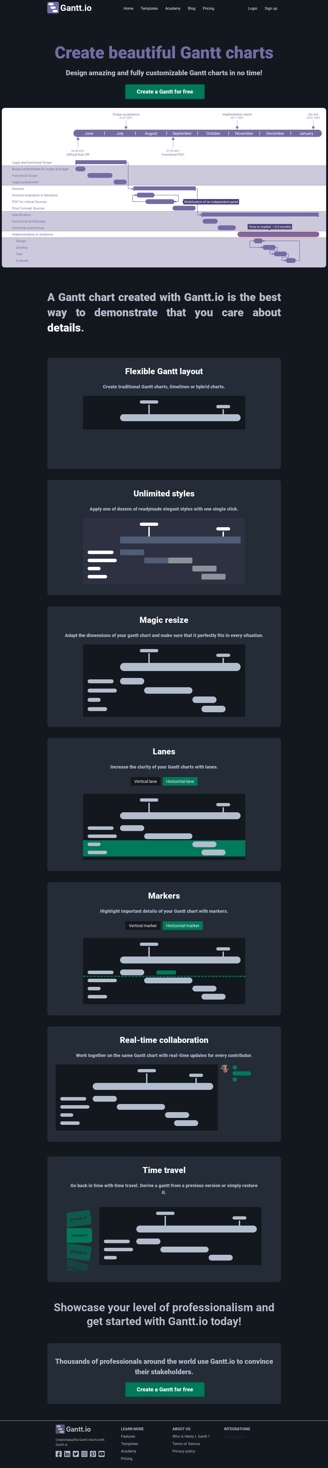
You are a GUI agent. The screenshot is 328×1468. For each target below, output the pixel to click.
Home (128, 8)
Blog (191, 8)
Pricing (208, 8)
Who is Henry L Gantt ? (191, 1436)
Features (128, 1436)
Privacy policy (183, 1451)
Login (252, 8)
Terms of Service (186, 1444)
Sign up (271, 8)
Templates (149, 8)
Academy (173, 8)
